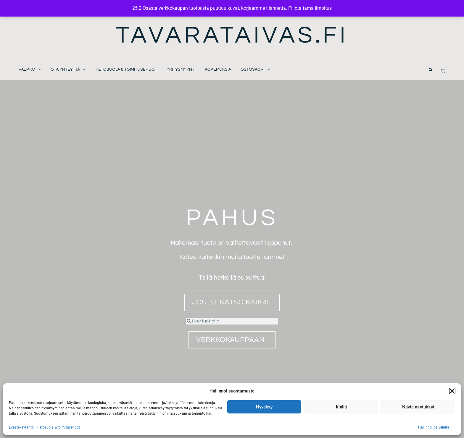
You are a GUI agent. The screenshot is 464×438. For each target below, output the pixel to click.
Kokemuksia (218, 69)
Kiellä (341, 407)
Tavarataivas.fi (232, 35)
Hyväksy (264, 407)
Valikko (30, 69)
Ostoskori (255, 69)
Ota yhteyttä (68, 69)
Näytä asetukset (418, 407)
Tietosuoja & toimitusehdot (58, 427)
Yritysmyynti (181, 69)
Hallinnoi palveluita (433, 427)
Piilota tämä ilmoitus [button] (310, 8)
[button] (452, 391)
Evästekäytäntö (21, 427)
